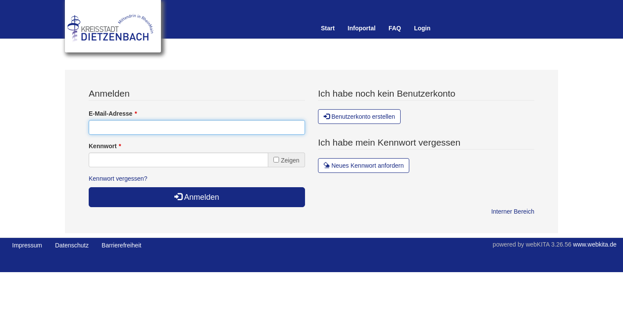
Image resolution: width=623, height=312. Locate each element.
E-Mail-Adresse (110, 113)
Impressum (27, 245)
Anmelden (196, 197)
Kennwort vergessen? (118, 178)
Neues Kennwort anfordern (364, 165)
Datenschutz (72, 245)
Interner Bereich (512, 211)
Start (328, 28)
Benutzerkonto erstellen (359, 116)
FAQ (395, 28)
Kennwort (103, 146)
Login (422, 28)
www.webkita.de (595, 244)
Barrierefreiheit (121, 245)
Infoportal (362, 28)
